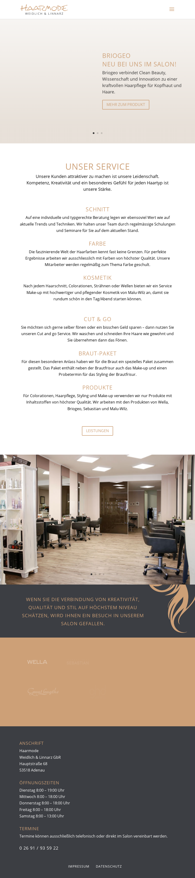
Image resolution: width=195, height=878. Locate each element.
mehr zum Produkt (125, 108)
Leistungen (97, 430)
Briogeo (116, 59)
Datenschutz (109, 866)
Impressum (78, 866)
